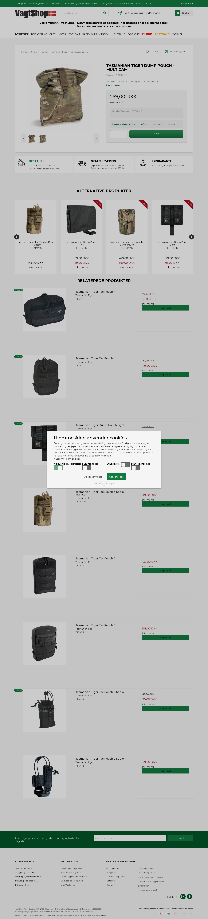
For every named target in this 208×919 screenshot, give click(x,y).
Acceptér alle (116, 476)
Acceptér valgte (93, 476)
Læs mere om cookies (67, 459)
